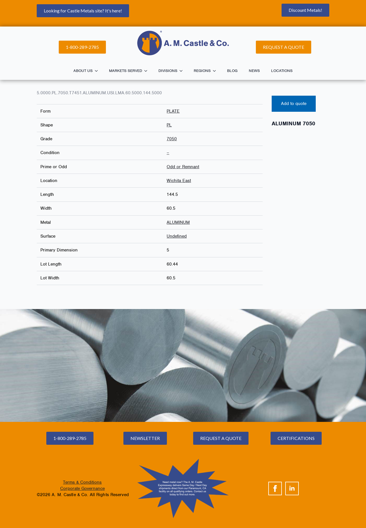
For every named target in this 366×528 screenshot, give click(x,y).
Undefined (177, 236)
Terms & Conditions (82, 482)
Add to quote (293, 103)
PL (169, 125)
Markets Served (125, 70)
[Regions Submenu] (216, 70)
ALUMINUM (178, 222)
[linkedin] (292, 488)
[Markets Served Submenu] (147, 70)
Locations (282, 70)
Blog (232, 70)
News (254, 70)
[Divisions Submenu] (182, 70)
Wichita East (179, 180)
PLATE (173, 111)
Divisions (167, 70)
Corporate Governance (82, 488)
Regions (202, 70)
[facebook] (275, 488)
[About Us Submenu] (98, 70)
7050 (172, 139)
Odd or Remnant (183, 167)
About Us (83, 70)
